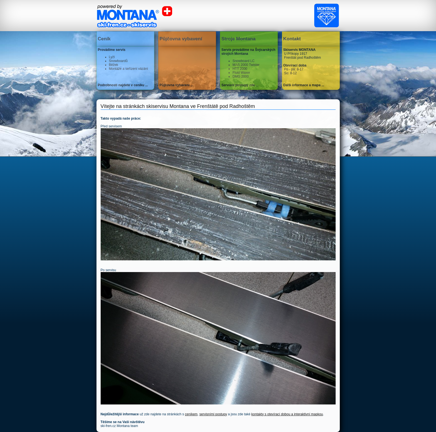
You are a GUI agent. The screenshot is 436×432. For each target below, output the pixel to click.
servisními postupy (213, 414)
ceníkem (191, 414)
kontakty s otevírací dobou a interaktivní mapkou (287, 414)
